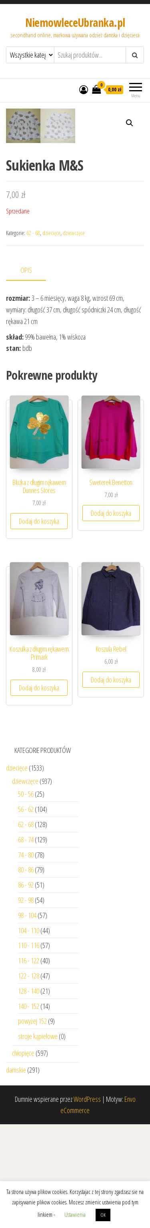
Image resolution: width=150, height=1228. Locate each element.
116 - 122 (28, 1064)
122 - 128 (28, 1079)
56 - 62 (26, 913)
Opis (26, 373)
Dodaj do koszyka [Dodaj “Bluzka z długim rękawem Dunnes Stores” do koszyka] (39, 625)
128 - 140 (28, 1094)
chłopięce (23, 1157)
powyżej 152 (32, 1124)
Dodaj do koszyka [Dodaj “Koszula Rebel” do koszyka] (111, 783)
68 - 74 (26, 943)
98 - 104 (27, 1019)
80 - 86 (26, 973)
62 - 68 (33, 336)
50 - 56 (26, 897)
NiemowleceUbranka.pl (75, 22)
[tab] (32, 374)
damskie (16, 1173)
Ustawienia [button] (75, 1214)
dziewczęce (74, 336)
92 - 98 (26, 1004)
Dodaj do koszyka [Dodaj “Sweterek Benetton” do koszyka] (111, 617)
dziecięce (51, 336)
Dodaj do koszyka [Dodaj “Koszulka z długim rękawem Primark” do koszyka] (39, 791)
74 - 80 (26, 958)
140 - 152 (28, 1109)
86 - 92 (26, 988)
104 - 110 (28, 1034)
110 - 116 (28, 1049)
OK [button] (103, 1214)
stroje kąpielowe (38, 1140)
